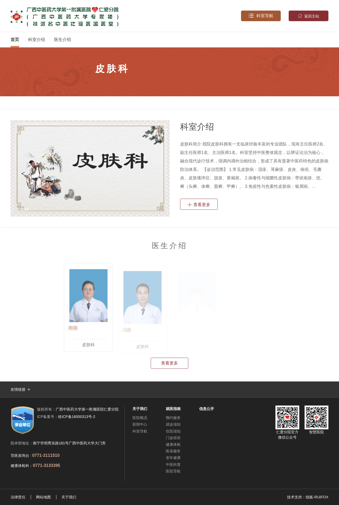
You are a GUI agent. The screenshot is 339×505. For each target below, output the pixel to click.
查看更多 (199, 204)
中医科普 (173, 464)
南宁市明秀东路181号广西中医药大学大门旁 (69, 443)
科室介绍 (36, 39)
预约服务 (173, 418)
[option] (89, 168)
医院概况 (139, 418)
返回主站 (308, 16)
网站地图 (43, 497)
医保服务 (173, 451)
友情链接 (18, 389)
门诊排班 (173, 438)
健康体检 (173, 444)
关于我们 (68, 497)
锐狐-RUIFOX (317, 497)
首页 (15, 39)
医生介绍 (62, 39)
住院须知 (173, 431)
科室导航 (260, 16)
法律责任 (18, 497)
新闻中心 (139, 424)
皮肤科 (88, 346)
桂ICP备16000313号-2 (66, 417)
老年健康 (173, 458)
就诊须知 (173, 424)
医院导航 (173, 471)
